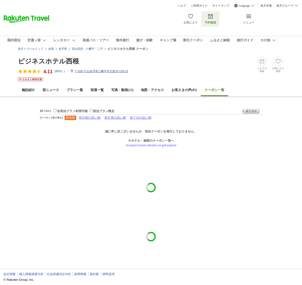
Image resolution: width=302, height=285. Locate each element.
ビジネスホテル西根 (48, 61)
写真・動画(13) (122, 90)
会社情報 (9, 274)
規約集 (94, 274)
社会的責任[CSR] (59, 274)
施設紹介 (28, 90)
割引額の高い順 (90, 117)
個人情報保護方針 (31, 274)
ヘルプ (181, 5)
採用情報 (80, 274)
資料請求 (108, 274)
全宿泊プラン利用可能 (72, 111)
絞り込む (250, 111)
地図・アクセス (152, 90)
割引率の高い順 (115, 117)
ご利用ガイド (199, 5)
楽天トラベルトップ (30, 48)
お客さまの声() (184, 90)
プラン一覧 (75, 90)
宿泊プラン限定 (103, 111)
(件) (60, 71)
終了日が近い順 (140, 117)
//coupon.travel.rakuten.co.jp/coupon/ (151, 145)
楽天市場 (266, 5)
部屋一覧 (97, 90)
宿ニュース (50, 90)
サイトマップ (220, 5)
